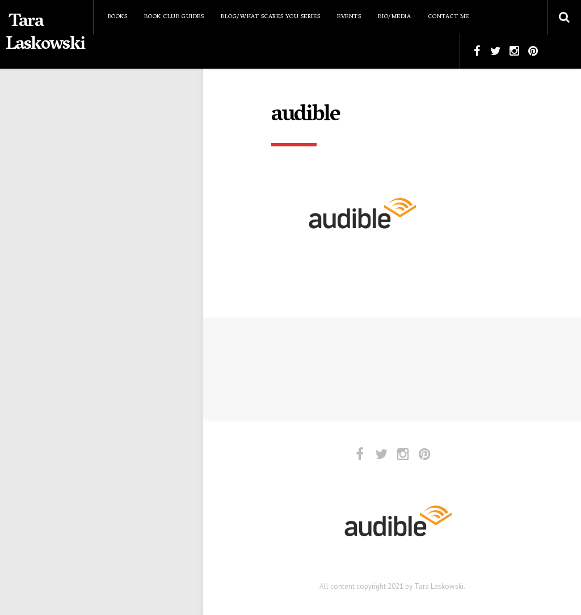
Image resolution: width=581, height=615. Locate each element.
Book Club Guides (174, 17)
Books (118, 17)
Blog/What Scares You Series (270, 17)
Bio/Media (394, 17)
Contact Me (448, 17)
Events (349, 17)
